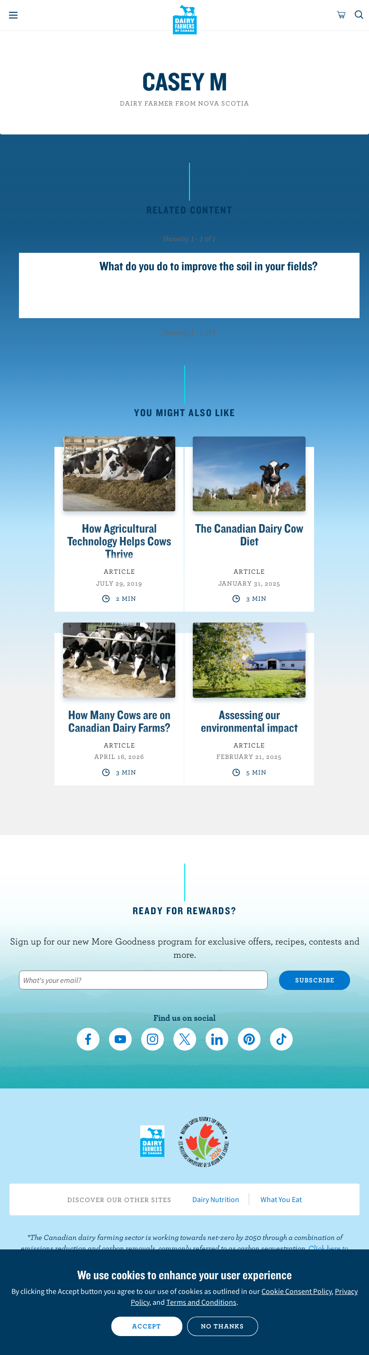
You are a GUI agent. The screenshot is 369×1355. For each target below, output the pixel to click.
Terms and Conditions (201, 1302)
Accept (146, 1326)
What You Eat (281, 1199)
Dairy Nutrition (215, 1199)
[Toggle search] (359, 15)
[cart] (341, 15)
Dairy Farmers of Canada (184, 19)
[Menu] (13, 15)
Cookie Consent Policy (296, 1291)
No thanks (222, 1326)
